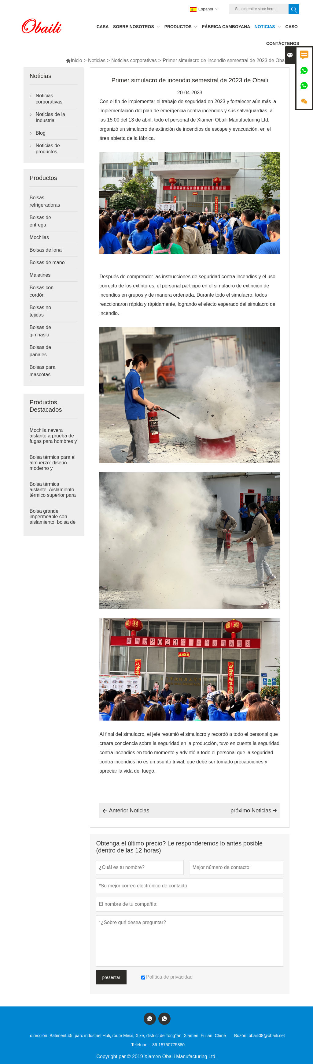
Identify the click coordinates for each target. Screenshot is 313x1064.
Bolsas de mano (47, 262)
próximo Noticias (253, 810)
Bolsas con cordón (41, 291)
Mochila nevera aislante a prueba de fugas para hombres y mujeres (53, 438)
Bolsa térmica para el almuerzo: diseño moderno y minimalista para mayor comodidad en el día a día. (52, 468)
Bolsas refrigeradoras (45, 201)
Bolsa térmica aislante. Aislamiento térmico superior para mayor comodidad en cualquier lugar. (53, 495)
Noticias (96, 60)
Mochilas (39, 237)
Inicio (74, 60)
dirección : (40, 1035)
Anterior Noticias (125, 811)
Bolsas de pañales (40, 351)
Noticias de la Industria (50, 117)
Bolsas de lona (46, 250)
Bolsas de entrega (40, 221)
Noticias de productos (48, 148)
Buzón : (241, 1035)
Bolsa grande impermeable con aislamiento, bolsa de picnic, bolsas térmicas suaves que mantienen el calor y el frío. (52, 522)
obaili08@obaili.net (267, 1035)
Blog (41, 133)
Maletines (40, 275)
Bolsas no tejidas (40, 311)
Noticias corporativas (134, 60)
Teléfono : (140, 1044)
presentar (111, 977)
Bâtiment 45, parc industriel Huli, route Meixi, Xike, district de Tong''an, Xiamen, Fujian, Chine (138, 1035)
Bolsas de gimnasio (40, 331)
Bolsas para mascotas (43, 371)
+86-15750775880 (167, 1044)
